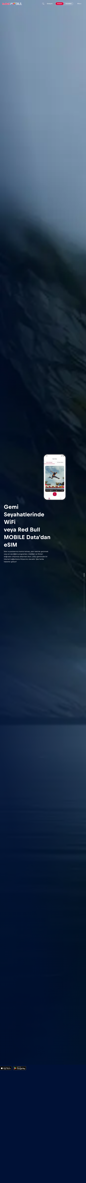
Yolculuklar (68, 3)
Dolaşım (59, 3)
